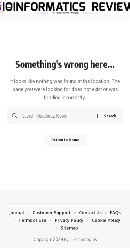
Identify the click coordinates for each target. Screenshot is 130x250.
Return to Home (65, 140)
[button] (13, 7)
